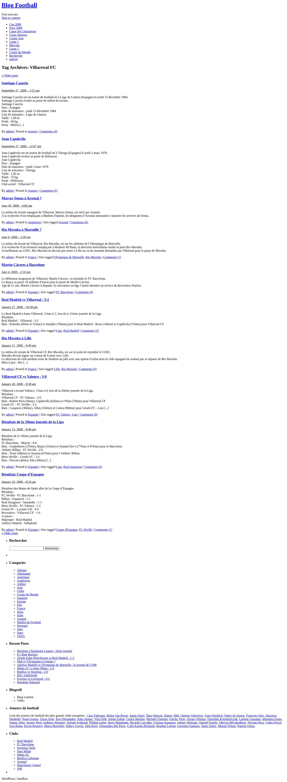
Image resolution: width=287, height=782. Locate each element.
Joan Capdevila (13, 139)
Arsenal (63, 222)
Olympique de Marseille (69, 257)
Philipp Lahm (97, 722)
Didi (176, 715)
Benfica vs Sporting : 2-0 (32, 671)
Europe (21, 601)
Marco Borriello (54, 726)
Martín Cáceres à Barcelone (23, 265)
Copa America (18, 34)
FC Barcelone (64, 292)
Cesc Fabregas (96, 715)
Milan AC (23, 754)
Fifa (19, 605)
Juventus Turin (26, 747)
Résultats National (28, 682)
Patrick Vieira (246, 726)
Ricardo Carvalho (141, 722)
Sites (20, 629)
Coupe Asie (16, 38)
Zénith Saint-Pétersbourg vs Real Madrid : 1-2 (45, 658)
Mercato (14, 45)
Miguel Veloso (227, 726)
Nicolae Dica (256, 722)
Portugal (22, 625)
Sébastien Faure (272, 719)
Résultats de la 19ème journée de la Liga (33, 422)
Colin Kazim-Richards (141, 726)
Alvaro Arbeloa (196, 719)
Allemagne (24, 573)
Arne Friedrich (214, 715)
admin (10, 131)
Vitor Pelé (100, 719)
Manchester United (29, 765)
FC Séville (85, 529)
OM (19, 768)
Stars (20, 632)
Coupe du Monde (20, 52)
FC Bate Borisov (27, 654)
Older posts (10, 75)
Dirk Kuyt (91, 726)
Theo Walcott (154, 715)
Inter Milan (24, 751)
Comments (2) (90, 330)
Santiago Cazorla (15, 83)
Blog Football (19, 5)
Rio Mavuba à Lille (16, 338)
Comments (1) (112, 257)
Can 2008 (15, 24)
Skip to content (11, 17)
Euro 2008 (15, 28)
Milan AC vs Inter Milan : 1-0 (35, 668)
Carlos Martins (135, 719)
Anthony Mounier (54, 722)
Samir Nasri (137, 715)
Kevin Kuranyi (33, 726)
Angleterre (34, 222)
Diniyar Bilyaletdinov (232, 722)
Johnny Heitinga (187, 722)
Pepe (182, 719)
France (32, 257)
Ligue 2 (14, 48)
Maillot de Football (29, 622)
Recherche (15, 55)
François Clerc (255, 715)
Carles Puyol (273, 722)
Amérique (23, 577)
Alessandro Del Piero (112, 726)
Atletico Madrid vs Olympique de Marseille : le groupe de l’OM (56, 664)
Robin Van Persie (117, 715)
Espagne (33, 292)
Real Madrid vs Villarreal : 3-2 (25, 300)
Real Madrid (71, 330)
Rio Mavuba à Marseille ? (22, 230)
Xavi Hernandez (65, 719)
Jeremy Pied (34, 722)
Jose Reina (16, 726)
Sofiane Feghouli (77, 722)
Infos (20, 611)
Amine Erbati (116, 719)
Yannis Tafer (17, 722)
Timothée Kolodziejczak (222, 719)
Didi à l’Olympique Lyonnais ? (36, 661)
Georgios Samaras (188, 726)
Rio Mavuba (93, 257)
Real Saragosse (72, 466)
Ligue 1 (14, 41)
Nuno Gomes (30, 719)
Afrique (22, 570)
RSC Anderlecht (27, 675)
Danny (168, 715)
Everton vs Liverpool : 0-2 (33, 678)
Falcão (173, 719)
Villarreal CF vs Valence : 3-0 (24, 377)
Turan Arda (47, 719)
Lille (57, 369)
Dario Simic (208, 726)
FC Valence (63, 414)
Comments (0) (48, 131)
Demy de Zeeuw (234, 715)
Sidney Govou (74, 726)
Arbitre (21, 584)
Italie (20, 615)
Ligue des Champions (22, 31)
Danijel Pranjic (208, 722)
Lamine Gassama (250, 719)
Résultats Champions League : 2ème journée (44, 651)
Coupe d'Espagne (66, 529)
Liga (59, 330)
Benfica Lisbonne (28, 758)
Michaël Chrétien (157, 719)
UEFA (21, 636)
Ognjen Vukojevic (192, 715)
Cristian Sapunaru (164, 722)
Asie (20, 587)
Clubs (20, 591)
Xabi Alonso (85, 719)
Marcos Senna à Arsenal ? (22, 198)
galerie (13, 59)
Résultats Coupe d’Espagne (23, 474)
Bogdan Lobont (166, 726)
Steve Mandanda (118, 722)
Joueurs (32, 131)
